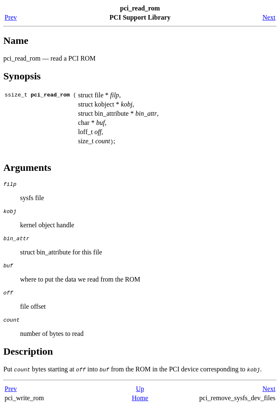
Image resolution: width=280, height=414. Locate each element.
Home (140, 405)
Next (268, 17)
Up (140, 396)
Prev (11, 17)
